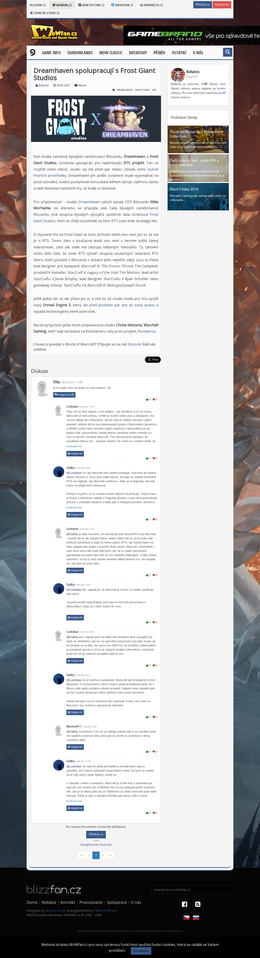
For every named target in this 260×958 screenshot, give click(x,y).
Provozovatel (91, 902)
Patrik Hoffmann (105, 910)
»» (110, 855)
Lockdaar (72, 406)
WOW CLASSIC (111, 53)
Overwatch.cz (151, 5)
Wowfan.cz (62, 5)
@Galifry (72, 534)
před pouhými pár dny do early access (122, 305)
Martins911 (73, 726)
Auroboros (147, 331)
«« (81, 855)
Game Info (51, 53)
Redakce (49, 902)
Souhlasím (141, 951)
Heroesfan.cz (122, 5)
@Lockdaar (73, 472)
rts (154, 90)
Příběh (159, 53)
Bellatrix (43, 85)
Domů (32, 902)
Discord (134, 344)
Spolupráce (117, 902)
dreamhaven (124, 90)
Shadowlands (80, 53)
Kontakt (67, 902)
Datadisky (138, 53)
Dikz (56, 382)
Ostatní (179, 53)
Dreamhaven (89, 201)
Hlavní (82, 85)
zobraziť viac (74, 446)
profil (222, 93)
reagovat (75, 453)
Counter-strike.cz (45, 13)
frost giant (142, 90)
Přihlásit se (203, 4)
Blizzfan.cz (38, 5)
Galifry (70, 468)
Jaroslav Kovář (55, 910)
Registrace (222, 4)
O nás (198, 53)
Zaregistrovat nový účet (96, 844)
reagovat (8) (64, 394)
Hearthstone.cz (91, 5)
